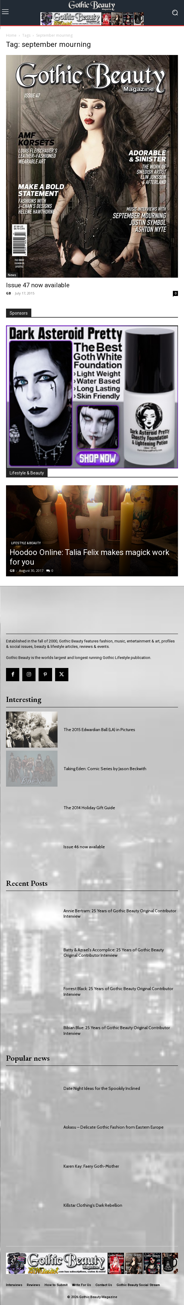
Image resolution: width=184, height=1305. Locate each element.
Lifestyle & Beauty (26, 543)
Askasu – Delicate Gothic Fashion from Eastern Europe (114, 1127)
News (12, 275)
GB (8, 293)
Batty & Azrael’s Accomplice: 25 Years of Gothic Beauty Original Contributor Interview (114, 952)
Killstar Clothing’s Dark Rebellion (93, 1205)
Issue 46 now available (84, 846)
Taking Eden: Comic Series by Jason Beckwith (105, 768)
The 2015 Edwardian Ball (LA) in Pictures (99, 729)
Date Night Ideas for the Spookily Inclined (102, 1088)
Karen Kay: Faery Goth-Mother (91, 1166)
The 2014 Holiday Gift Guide (89, 807)
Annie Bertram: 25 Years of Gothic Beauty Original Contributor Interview (120, 913)
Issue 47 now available (38, 285)
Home (11, 35)
